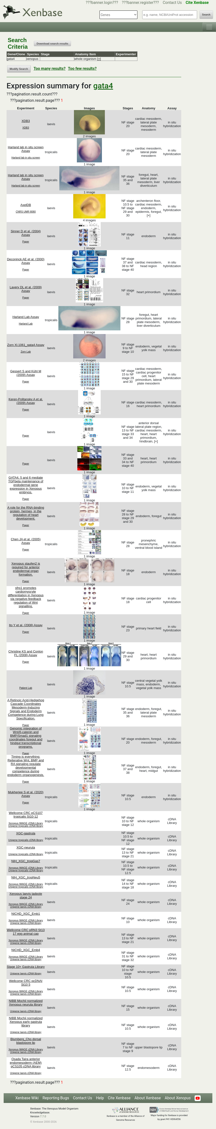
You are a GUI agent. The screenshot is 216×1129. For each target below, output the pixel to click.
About (178, 1098)
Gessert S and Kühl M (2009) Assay (25, 373)
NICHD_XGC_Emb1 (25, 913)
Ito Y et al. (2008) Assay (26, 625)
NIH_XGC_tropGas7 (25, 861)
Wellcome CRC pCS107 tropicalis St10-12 (26, 814)
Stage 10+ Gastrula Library (26, 967)
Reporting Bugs (56, 1098)
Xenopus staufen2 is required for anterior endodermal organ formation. (25, 569)
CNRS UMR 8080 (26, 211)
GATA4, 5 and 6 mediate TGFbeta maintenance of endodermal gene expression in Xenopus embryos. (25, 485)
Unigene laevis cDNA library (25, 906)
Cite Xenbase (119, 1098)
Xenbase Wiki (27, 1098)
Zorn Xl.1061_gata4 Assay (25, 345)
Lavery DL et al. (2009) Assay (26, 289)
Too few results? (82, 68)
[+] (99, 59)
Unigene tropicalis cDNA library (25, 826)
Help (100, 1098)
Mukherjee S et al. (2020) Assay (26, 794)
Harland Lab (26, 323)
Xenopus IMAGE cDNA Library (26, 823)
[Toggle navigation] (209, 27)
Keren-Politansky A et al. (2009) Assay (26, 401)
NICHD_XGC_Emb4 (25, 950)
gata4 (103, 85)
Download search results (52, 43)
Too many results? (49, 68)
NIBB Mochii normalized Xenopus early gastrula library (26, 1021)
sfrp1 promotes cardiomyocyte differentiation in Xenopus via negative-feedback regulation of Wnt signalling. (25, 597)
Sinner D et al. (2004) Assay (26, 233)
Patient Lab (25, 688)
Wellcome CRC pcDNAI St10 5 (25, 982)
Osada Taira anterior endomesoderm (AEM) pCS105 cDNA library (26, 1062)
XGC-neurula (26, 847)
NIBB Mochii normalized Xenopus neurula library (26, 1002)
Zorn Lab (26, 351)
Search (206, 14)
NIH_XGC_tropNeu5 (25, 877)
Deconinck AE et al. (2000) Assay (26, 261)
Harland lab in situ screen (25, 157)
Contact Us (172, 2)
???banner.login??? (102, 2)
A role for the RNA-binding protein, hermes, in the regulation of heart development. (25, 513)
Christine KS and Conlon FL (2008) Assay (26, 653)
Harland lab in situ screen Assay (26, 149)
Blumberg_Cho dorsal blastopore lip (25, 1041)
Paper (25, 241)
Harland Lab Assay (25, 317)
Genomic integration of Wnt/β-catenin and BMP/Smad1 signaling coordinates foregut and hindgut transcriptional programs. (25, 737)
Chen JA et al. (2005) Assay (26, 541)
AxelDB (25, 205)
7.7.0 (43, 1116)
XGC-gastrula (25, 833)
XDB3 (26, 121)
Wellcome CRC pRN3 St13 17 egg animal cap (26, 931)
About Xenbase (148, 1098)
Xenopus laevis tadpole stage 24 (25, 895)
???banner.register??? (140, 2)
